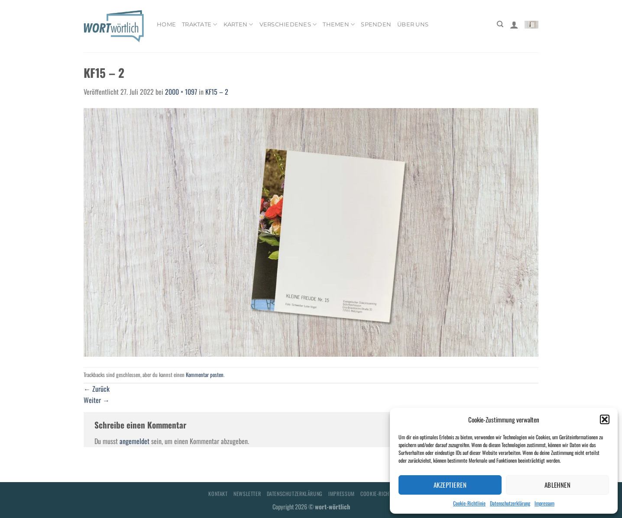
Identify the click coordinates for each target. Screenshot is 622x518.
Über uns (412, 24)
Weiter (97, 400)
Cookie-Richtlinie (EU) (386, 493)
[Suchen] (500, 24)
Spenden (376, 24)
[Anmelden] (514, 24)
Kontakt (217, 493)
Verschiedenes (288, 24)
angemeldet (134, 441)
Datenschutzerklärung (510, 503)
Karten (238, 24)
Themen (339, 24)
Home (166, 24)
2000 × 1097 (181, 91)
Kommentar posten (205, 375)
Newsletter (247, 493)
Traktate (199, 24)
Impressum (544, 503)
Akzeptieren (450, 484)
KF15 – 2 (216, 91)
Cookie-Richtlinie (469, 503)
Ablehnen (557, 484)
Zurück (97, 389)
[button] (604, 419)
